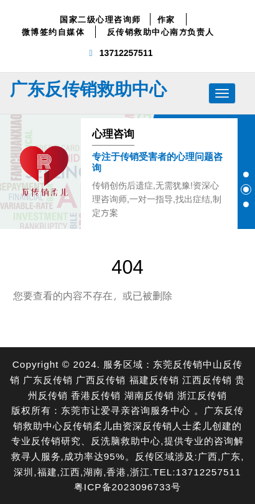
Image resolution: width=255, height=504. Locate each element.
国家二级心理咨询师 (100, 19)
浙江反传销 (202, 394)
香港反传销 (96, 394)
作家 (166, 19)
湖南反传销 (149, 394)
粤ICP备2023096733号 (127, 486)
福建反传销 (154, 379)
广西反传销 (101, 379)
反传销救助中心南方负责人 (161, 31)
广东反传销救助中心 (88, 88)
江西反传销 (207, 379)
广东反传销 (48, 379)
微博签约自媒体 (53, 31)
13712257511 (126, 52)
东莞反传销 (178, 363)
